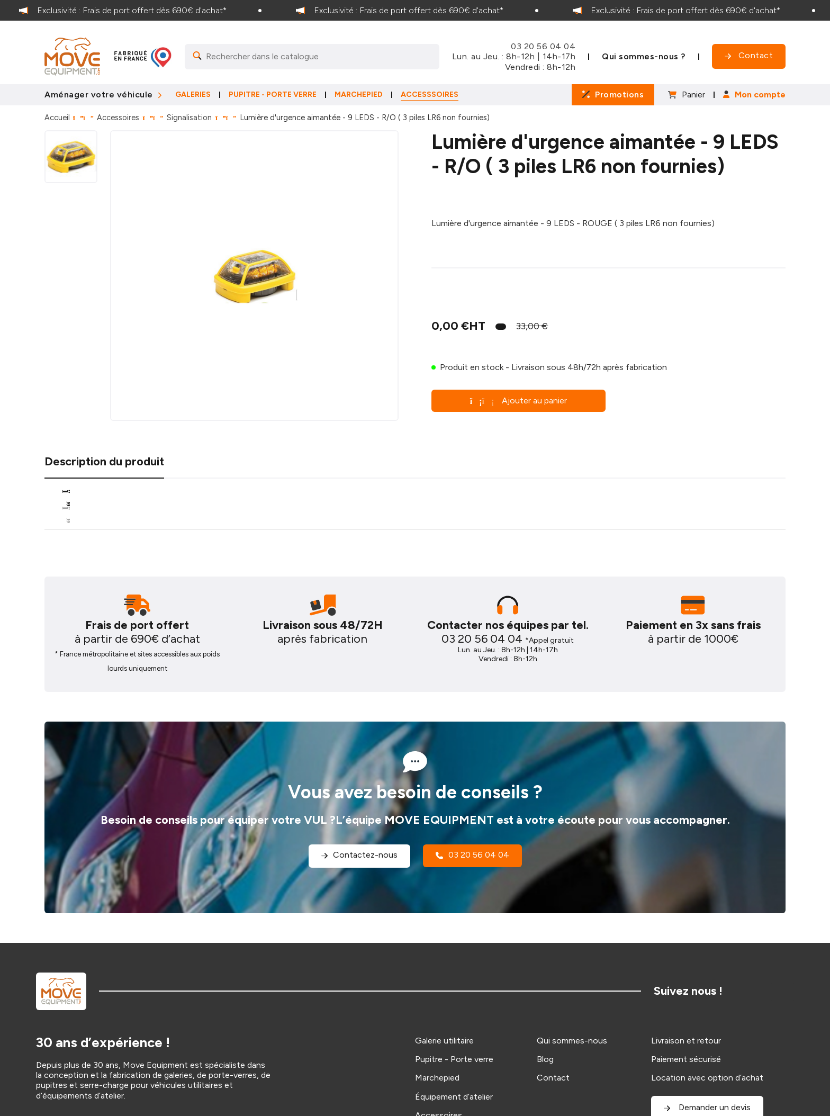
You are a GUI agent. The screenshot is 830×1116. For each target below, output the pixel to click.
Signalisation (189, 117)
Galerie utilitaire (444, 1041)
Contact (553, 1078)
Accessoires (118, 117)
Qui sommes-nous (572, 1041)
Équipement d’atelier (454, 1097)
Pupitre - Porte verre (454, 1059)
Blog (545, 1059)
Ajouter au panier (518, 400)
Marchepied (437, 1078)
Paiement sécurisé (686, 1059)
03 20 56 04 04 (543, 46)
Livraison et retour (686, 1041)
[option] (138, 10)
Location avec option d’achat (707, 1078)
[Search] (312, 56)
